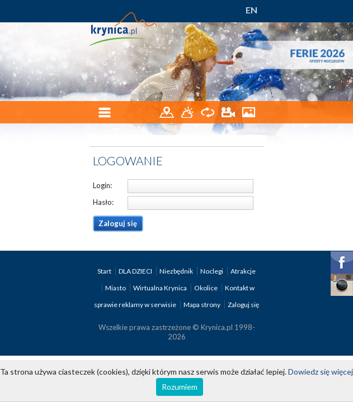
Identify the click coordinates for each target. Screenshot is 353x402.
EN (251, 9)
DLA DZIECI (136, 271)
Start (104, 271)
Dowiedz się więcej (320, 371)
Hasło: (103, 202)
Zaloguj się (243, 304)
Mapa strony (201, 304)
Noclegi (212, 271)
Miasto (116, 288)
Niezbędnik (176, 271)
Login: (102, 185)
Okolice (206, 288)
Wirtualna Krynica (160, 288)
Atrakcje (243, 271)
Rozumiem (179, 386)
